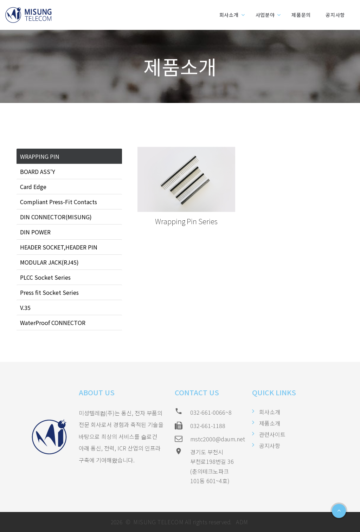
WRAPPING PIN (39, 156)
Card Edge (33, 186)
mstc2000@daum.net (217, 439)
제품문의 (301, 14)
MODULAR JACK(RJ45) (49, 262)
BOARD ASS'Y (37, 171)
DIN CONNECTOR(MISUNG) (56, 217)
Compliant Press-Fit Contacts (58, 201)
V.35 (25, 307)
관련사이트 (272, 434)
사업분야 (265, 14)
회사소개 (229, 14)
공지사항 (335, 14)
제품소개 (269, 423)
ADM (241, 522)
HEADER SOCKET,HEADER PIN (58, 247)
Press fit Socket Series (49, 292)
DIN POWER (35, 232)
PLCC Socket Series (45, 277)
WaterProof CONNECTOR (52, 322)
